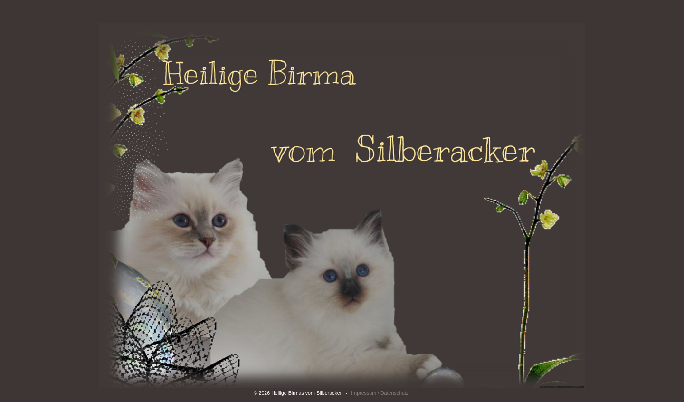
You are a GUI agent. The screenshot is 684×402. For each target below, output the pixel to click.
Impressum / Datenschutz (379, 393)
